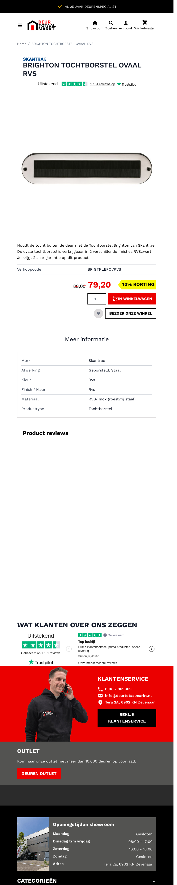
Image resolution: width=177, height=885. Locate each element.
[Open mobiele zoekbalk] (111, 25)
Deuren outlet (39, 773)
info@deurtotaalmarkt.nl (128, 695)
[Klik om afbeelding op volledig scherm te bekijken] (86, 167)
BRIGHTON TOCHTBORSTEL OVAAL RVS (62, 44)
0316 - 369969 (118, 689)
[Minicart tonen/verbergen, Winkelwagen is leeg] (144, 25)
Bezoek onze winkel (130, 313)
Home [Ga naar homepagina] (21, 44)
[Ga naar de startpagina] (42, 25)
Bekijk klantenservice (127, 717)
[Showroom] (94, 25)
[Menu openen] (20, 25)
